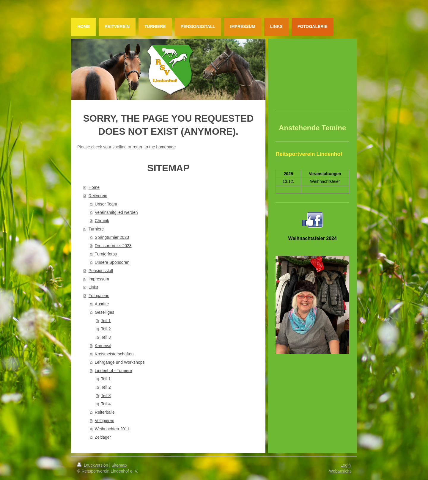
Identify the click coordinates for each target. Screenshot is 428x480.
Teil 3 (106, 337)
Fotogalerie (99, 295)
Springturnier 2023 (112, 237)
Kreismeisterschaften (114, 354)
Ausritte (102, 304)
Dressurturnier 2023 (113, 245)
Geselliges (104, 312)
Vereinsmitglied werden (116, 212)
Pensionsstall (101, 270)
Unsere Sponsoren (112, 262)
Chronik (102, 220)
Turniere (96, 229)
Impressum (99, 279)
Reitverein (98, 195)
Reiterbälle (105, 412)
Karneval (103, 345)
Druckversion (93, 465)
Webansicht (340, 471)
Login (346, 465)
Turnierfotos (106, 254)
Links (93, 287)
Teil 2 (106, 329)
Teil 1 (106, 320)
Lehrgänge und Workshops (120, 362)
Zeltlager (103, 437)
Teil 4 (106, 403)
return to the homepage (154, 147)
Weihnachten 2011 (112, 428)
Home (94, 187)
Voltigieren (104, 420)
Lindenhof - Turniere (113, 370)
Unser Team (106, 204)
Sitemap (119, 465)
